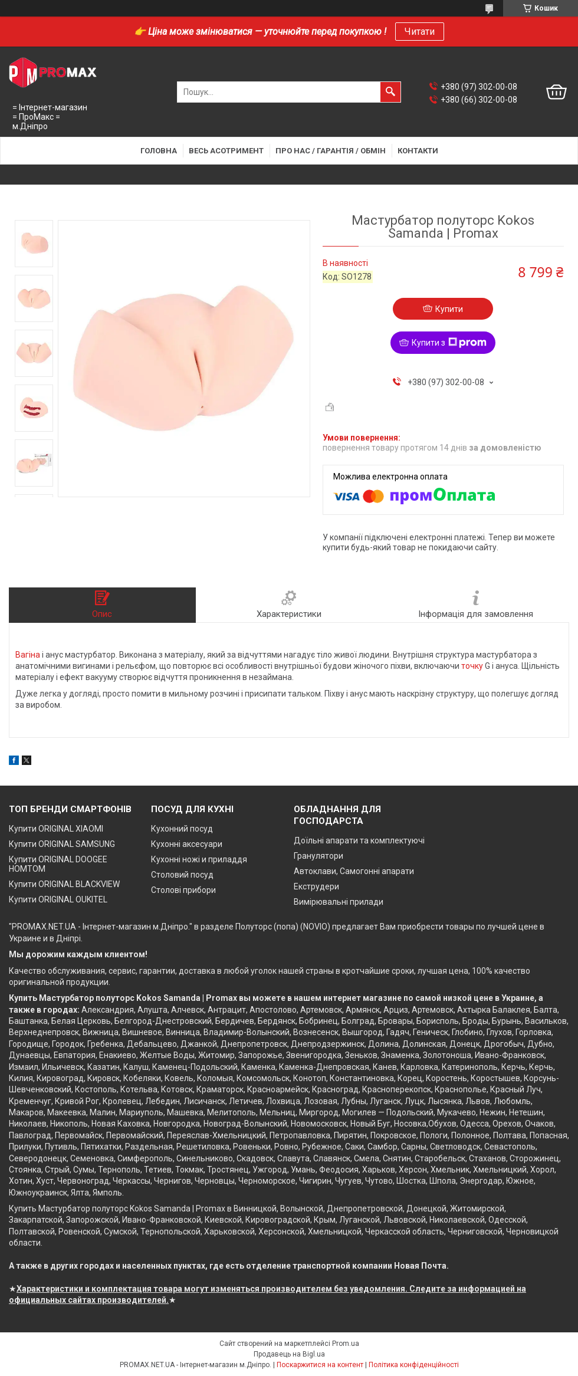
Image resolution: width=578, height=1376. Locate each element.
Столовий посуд (182, 874)
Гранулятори (318, 856)
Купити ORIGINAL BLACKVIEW (64, 884)
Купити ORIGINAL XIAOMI (56, 828)
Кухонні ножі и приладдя (199, 859)
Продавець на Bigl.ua (289, 1354)
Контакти (418, 150)
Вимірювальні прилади (338, 902)
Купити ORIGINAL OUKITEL (58, 899)
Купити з (449, 342)
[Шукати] (390, 92)
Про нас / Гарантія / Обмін (330, 150)
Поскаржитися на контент (320, 1365)
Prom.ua (345, 1343)
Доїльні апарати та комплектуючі (359, 840)
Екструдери (316, 886)
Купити (449, 309)
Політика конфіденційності (414, 1365)
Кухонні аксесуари (186, 844)
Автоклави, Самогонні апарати (354, 871)
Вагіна (27, 654)
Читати (420, 31)
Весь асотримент (226, 150)
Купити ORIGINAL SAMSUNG (62, 844)
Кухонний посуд (182, 828)
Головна (158, 150)
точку (472, 666)
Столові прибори (183, 890)
